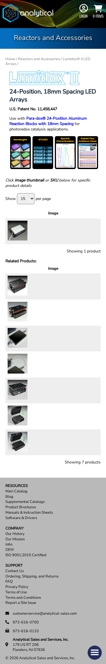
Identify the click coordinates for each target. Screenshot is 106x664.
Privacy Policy (16, 583)
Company (14, 525)
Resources (16, 482)
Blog (9, 493)
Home (10, 59)
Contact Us (14, 567)
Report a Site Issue (20, 599)
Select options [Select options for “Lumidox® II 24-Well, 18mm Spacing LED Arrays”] (86, 236)
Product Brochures (20, 503)
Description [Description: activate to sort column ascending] (36, 215)
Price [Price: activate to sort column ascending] (60, 215)
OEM (9, 546)
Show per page (28, 198)
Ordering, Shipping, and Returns (32, 573)
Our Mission (15, 536)
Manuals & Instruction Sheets (29, 509)
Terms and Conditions (23, 594)
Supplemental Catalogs (25, 498)
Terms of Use (16, 589)
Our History (15, 530)
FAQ (9, 578)
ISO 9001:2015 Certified (25, 551)
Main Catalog (16, 488)
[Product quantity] (72, 294)
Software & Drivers (21, 514)
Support (14, 562)
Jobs (8, 541)
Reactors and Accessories (39, 59)
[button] (95, 653)
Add (89, 292)
